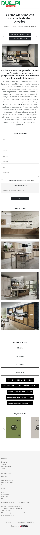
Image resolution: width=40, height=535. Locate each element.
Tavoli (3, 469)
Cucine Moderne (23, 26)
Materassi (4, 499)
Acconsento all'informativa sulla (21, 180)
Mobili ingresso (6, 466)
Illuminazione (6, 473)
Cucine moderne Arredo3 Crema (20, 397)
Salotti (3, 464)
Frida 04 (33, 26)
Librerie (4, 462)
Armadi (4, 471)
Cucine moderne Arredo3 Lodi (20, 391)
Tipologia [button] (20, 364)
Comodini (4, 497)
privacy (31, 180)
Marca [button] (20, 348)
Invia (20, 198)
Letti (2, 492)
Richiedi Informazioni (20, 34)
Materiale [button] (20, 356)
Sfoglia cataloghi (20, 39)
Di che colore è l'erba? (20, 185)
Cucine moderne (7, 483)
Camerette (5, 494)
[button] (36, 427)
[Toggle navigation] (36, 4)
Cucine (12, 26)
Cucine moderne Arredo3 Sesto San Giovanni (19, 386)
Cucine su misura (7, 485)
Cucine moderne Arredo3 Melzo (20, 380)
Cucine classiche (7, 480)
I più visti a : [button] (20, 372)
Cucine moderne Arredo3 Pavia (20, 403)
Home (6, 26)
